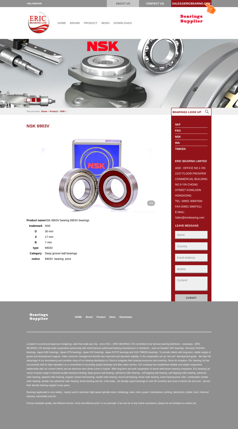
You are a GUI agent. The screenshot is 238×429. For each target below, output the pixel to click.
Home (44, 111)
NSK (62, 111)
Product (54, 111)
